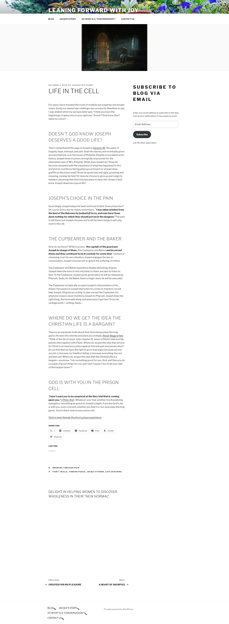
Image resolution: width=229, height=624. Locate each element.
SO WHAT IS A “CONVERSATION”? (99, 19)
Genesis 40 (99, 148)
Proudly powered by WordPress (118, 609)
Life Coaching (113, 472)
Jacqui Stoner (95, 472)
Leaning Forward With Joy (93, 10)
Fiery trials (60, 472)
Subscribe (142, 134)
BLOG (51, 19)
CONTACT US (127, 19)
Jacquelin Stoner (82, 85)
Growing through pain (66, 468)
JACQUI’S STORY (67, 19)
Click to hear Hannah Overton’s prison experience (75, 417)
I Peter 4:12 (68, 400)
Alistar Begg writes (112, 335)
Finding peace (77, 472)
